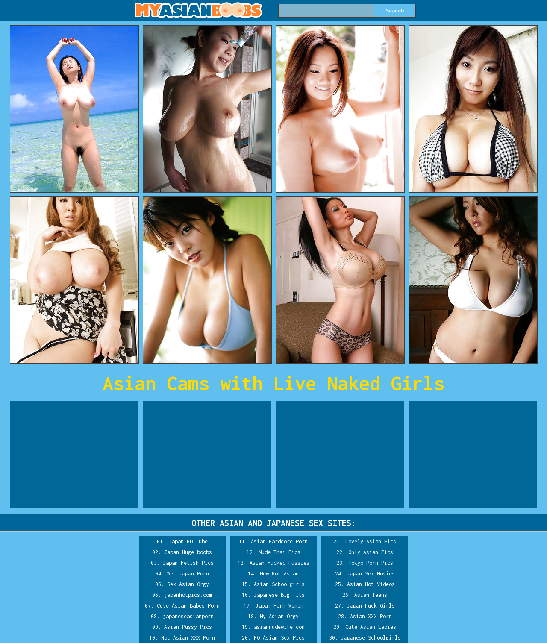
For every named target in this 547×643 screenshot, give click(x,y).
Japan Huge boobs (188, 552)
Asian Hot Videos (371, 584)
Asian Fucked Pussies (279, 563)
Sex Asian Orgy (188, 584)
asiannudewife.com (279, 627)
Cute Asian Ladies (370, 627)
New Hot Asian (279, 573)
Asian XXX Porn (371, 616)
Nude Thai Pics (279, 552)
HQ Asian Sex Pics (279, 637)
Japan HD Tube (188, 541)
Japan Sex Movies (371, 573)
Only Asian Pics (370, 552)
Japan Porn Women (279, 605)
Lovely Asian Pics (370, 541)
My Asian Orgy (279, 616)
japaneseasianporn (188, 616)
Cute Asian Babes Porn (188, 605)
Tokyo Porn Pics (370, 563)
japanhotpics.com (188, 595)
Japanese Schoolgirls (371, 637)
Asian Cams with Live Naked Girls (273, 383)
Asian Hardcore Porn (279, 541)
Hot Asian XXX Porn (188, 637)
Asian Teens (370, 595)
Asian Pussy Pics (188, 627)
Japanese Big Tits (279, 595)
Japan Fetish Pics (188, 563)
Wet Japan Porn (188, 573)
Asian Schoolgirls (279, 584)
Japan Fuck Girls (371, 605)
